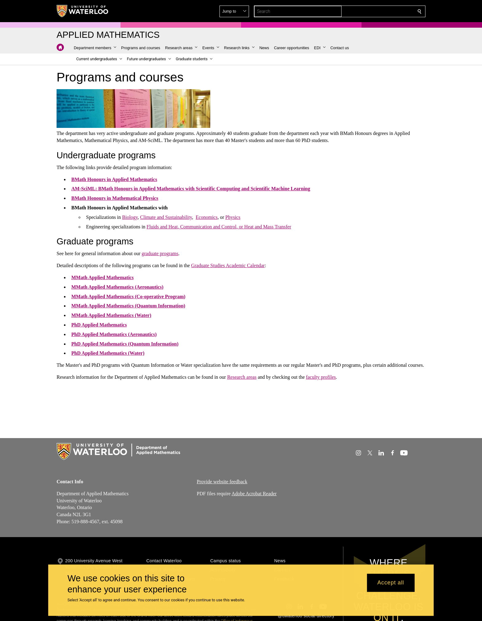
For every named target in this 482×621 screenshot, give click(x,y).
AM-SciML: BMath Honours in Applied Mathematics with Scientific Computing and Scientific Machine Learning (190, 188)
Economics (207, 217)
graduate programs (160, 253)
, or (240, 226)
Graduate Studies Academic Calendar (228, 265)
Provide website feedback (222, 481)
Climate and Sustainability (166, 217)
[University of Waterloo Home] (83, 11)
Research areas (242, 377)
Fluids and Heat (162, 226)
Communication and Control (208, 226)
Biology (130, 217)
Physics (232, 217)
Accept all (390, 583)
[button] (375, 11)
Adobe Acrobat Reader (254, 493)
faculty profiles (321, 377)
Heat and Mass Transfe (267, 226)
